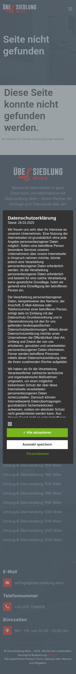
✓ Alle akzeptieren (37, 432)
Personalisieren (38, 453)
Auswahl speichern (37, 444)
